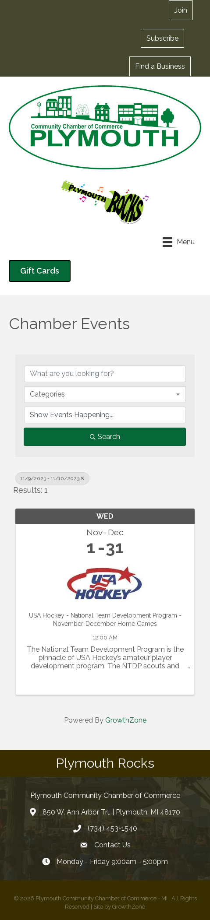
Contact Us (112, 845)
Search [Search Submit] (105, 436)
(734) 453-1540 (112, 828)
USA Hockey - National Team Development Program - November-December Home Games (105, 620)
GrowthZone (125, 720)
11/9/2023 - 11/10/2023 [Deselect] (52, 478)
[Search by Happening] (105, 415)
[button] (181, 10)
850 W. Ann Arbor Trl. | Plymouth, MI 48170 (111, 812)
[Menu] (178, 242)
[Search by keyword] (105, 373)
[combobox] (105, 394)
